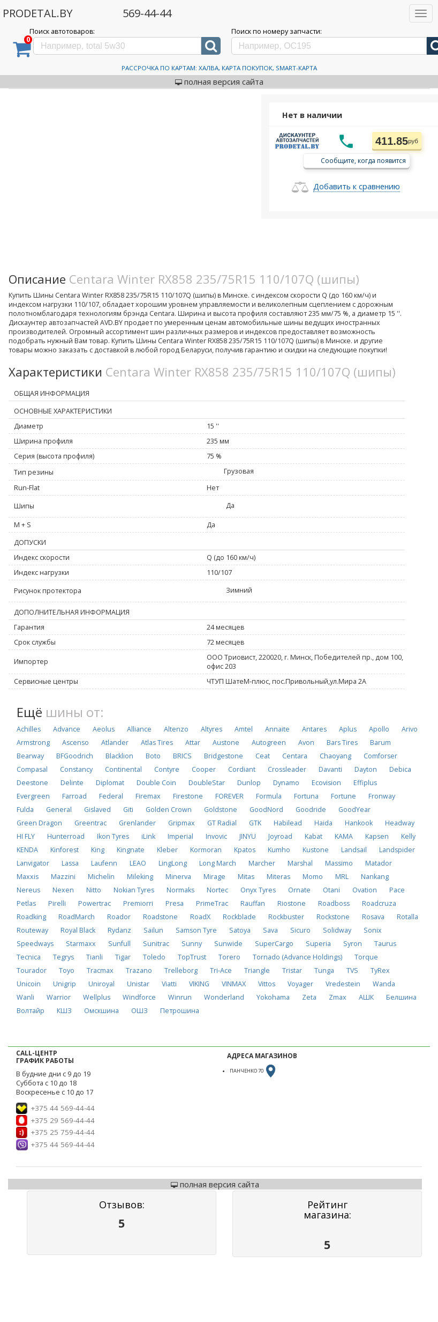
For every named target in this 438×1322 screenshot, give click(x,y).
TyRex (380, 970)
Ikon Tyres (113, 836)
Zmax (337, 997)
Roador (119, 916)
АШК (366, 997)
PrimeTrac (212, 903)
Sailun (153, 930)
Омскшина (101, 1010)
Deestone (32, 782)
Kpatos (244, 849)
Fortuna (306, 796)
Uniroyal (101, 983)
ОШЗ (139, 1010)
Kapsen (377, 836)
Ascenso (75, 742)
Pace (397, 890)
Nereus (28, 890)
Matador (378, 863)
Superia (318, 943)
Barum (380, 742)
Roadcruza (379, 903)
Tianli (94, 957)
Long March (217, 863)
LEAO (138, 863)
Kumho (279, 849)
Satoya (240, 930)
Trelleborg (181, 970)
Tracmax (100, 970)
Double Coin (156, 782)
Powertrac (94, 903)
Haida (323, 823)
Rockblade (239, 916)
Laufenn (104, 863)
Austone (226, 742)
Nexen (63, 890)
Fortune (343, 796)
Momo (313, 876)
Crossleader (287, 769)
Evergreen (33, 796)
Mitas (246, 876)
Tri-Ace (221, 970)
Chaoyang (335, 755)
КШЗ (64, 1010)
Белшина (401, 997)
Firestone (188, 796)
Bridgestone (223, 755)
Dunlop (249, 782)
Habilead (288, 823)
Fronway (381, 796)
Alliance (139, 729)
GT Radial (222, 823)
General (59, 809)
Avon (306, 742)
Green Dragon (39, 823)
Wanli (25, 997)
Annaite (277, 729)
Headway (399, 823)
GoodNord (266, 809)
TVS (352, 970)
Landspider (397, 849)
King (97, 849)
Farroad (74, 796)
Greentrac (90, 823)
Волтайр (30, 1010)
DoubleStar (206, 782)
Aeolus (104, 729)
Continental (123, 769)
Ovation (364, 890)
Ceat (262, 755)
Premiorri (138, 903)
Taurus (385, 943)
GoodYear (354, 809)
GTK (255, 823)
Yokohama (273, 997)
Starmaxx (81, 943)
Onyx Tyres (258, 890)
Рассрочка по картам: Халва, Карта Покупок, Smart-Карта (219, 68)
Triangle (257, 970)
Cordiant (241, 769)
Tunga (324, 970)
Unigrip (64, 983)
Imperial (180, 836)
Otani (331, 890)
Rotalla (407, 916)
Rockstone (333, 916)
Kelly (408, 836)
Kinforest (64, 849)
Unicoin (29, 983)
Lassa (70, 863)
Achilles (29, 729)
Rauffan (252, 903)
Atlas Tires (157, 742)
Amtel (244, 729)
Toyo (66, 970)
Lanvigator (33, 863)
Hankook (359, 823)
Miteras (278, 876)
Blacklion (119, 755)
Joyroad (280, 836)
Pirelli (57, 903)
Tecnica (29, 957)
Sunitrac (156, 943)
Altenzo (176, 729)
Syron (352, 943)
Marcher (261, 863)
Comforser (380, 755)
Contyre (166, 769)
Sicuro (300, 930)
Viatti (169, 983)
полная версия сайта (219, 81)
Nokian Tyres (134, 890)
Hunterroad (66, 836)
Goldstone (220, 809)
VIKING (199, 983)
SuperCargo (274, 943)
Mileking (140, 876)
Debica (400, 769)
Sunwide (228, 943)
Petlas (26, 903)
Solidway (337, 930)
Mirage (214, 876)
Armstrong (33, 742)
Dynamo (286, 782)
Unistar (138, 983)
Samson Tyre (196, 930)
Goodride (311, 809)
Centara (294, 755)
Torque (366, 957)
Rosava (373, 916)
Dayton (365, 769)
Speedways (35, 943)
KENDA (27, 849)
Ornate (299, 890)
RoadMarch (76, 916)
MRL (342, 876)
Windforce (139, 997)
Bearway (30, 755)
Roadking (31, 916)
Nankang (375, 876)
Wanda (384, 983)
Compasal (32, 769)
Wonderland (224, 997)
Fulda (25, 809)
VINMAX (234, 983)
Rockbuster (286, 916)
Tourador (32, 970)
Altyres (211, 729)
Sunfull (119, 943)
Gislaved (97, 809)
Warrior (59, 997)
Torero (229, 957)
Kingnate (131, 849)
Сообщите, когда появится (363, 160)
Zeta (309, 997)
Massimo (339, 863)
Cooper (204, 769)
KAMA (344, 836)
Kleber (167, 849)
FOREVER (229, 796)
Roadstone (160, 916)
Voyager (300, 983)
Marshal (300, 863)
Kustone (316, 849)
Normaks (180, 890)
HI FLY (26, 836)
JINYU (247, 836)
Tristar (292, 970)
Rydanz (119, 930)
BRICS (182, 755)
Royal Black (78, 930)
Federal (111, 796)
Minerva (178, 876)
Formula (269, 796)
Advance (66, 729)
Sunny (192, 943)
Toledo (154, 957)
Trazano (139, 970)
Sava (270, 930)
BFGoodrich (74, 755)
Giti (128, 809)
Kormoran (206, 849)
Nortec (217, 890)
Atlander (115, 742)
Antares (314, 729)
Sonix (373, 930)
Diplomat (110, 782)
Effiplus (365, 782)
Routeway (32, 930)
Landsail (354, 849)
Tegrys (63, 957)
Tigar (123, 957)
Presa (174, 903)
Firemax (148, 796)
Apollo (379, 729)
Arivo (410, 729)
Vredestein (343, 983)
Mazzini (63, 876)
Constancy (76, 769)
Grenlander (137, 823)
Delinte (72, 782)
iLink (148, 836)
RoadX (200, 916)
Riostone (291, 903)
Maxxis (28, 876)
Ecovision (326, 782)
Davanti (330, 769)
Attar (192, 742)
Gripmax (181, 823)
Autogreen (269, 742)
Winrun (180, 997)
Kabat (313, 836)
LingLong (172, 863)
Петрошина (179, 1010)
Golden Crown (169, 809)
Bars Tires (342, 742)
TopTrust (192, 957)
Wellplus (96, 997)
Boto (153, 755)
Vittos (266, 983)
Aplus (348, 729)
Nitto (93, 890)
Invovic (216, 836)
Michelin (101, 876)
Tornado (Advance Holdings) (297, 957)
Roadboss (334, 903)
